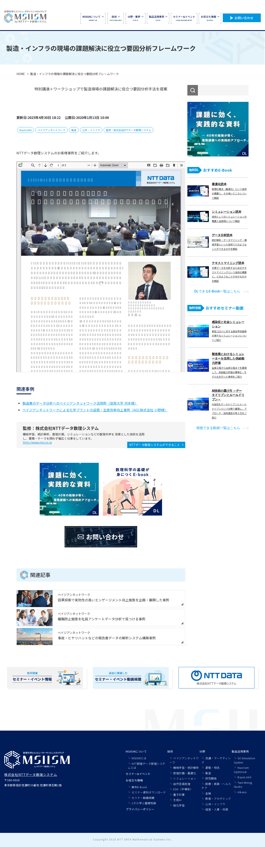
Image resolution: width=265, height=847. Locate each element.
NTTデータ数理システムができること (154, 445)
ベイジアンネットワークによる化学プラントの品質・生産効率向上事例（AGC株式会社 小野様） (95, 409)
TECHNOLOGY (116, 18)
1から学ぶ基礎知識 (144, 803)
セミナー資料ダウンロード (149, 792)
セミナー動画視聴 (143, 798)
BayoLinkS (25, 130)
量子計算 (179, 795)
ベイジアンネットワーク (51, 130)
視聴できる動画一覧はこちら (218, 428)
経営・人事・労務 (216, 809)
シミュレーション (184, 778)
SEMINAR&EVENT (184, 18)
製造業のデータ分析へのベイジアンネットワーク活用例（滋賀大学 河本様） (80, 403)
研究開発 (211, 778)
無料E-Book (139, 787)
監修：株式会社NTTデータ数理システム (128, 130)
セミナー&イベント (138, 774)
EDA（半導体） (183, 789)
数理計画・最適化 (184, 773)
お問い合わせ (243, 18)
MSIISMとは (139, 758)
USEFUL (210, 18)
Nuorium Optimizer (241, 770)
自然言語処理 (181, 784)
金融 (208, 793)
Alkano (242, 792)
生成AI (177, 800)
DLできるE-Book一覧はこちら (217, 291)
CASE (158, 18)
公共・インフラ (91, 130)
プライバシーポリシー (140, 809)
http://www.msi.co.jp (37, 442)
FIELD (135, 18)
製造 (73, 130)
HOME (20, 74)
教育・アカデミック (218, 799)
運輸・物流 (212, 768)
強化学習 (179, 805)
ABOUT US (93, 18)
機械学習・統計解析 (186, 768)
